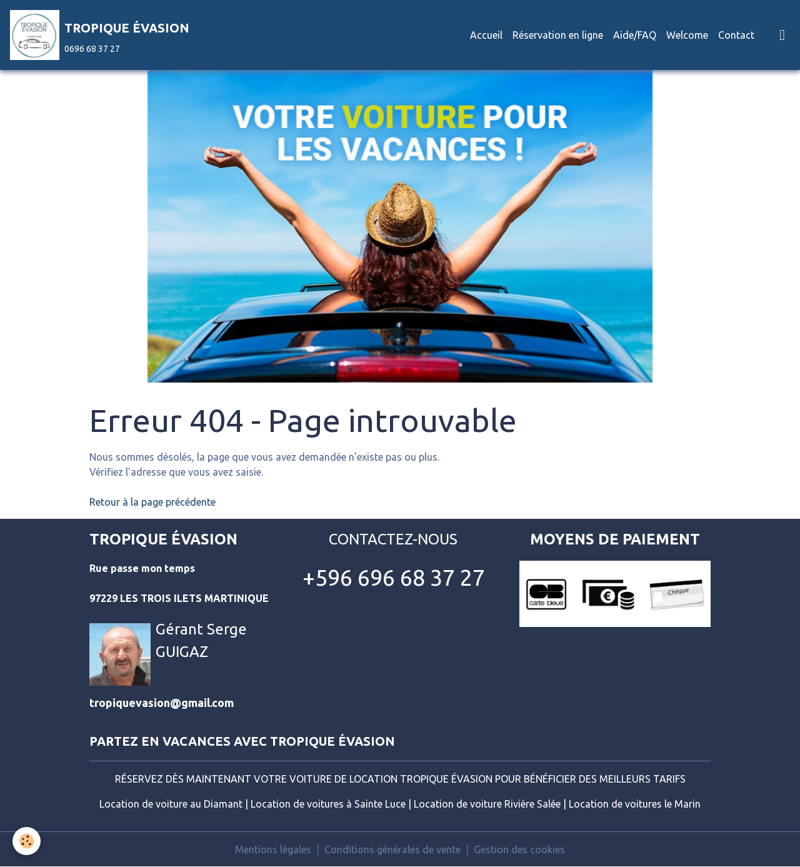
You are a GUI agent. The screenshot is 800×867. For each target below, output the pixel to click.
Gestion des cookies (519, 849)
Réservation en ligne (557, 35)
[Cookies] (26, 841)
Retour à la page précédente (152, 502)
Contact (736, 35)
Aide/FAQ (634, 35)
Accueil (486, 35)
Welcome (687, 35)
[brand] (99, 35)
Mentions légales (273, 849)
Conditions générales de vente (392, 849)
